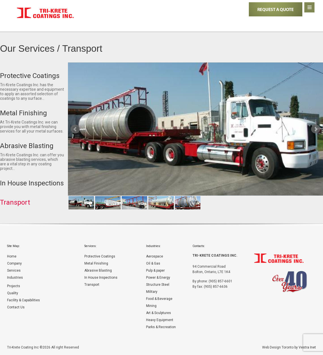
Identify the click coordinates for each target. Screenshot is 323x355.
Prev (75, 129)
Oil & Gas (153, 263)
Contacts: (198, 246)
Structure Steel (157, 285)
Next (315, 129)
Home (11, 256)
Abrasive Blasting (98, 270)
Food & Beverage (159, 299)
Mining (151, 306)
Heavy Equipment (159, 320)
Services (14, 270)
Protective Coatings (99, 256)
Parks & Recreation (161, 327)
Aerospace (154, 256)
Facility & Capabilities (23, 300)
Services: (90, 246)
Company (14, 263)
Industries (15, 278)
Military (151, 292)
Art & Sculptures (158, 313)
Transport (91, 285)
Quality (12, 293)
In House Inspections (100, 278)
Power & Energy (158, 278)
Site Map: (13, 246)
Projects (13, 286)
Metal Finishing (96, 263)
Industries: (153, 246)
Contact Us (16, 307)
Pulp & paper (155, 270)
